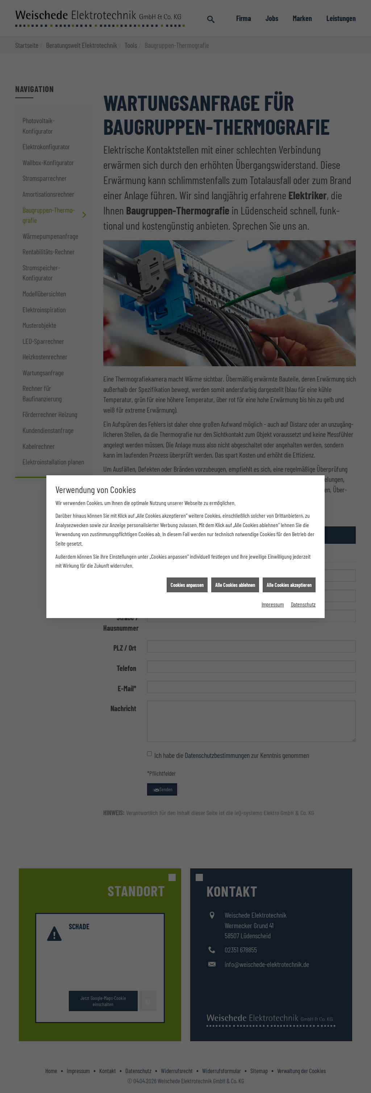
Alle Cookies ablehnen (235, 554)
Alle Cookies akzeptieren (289, 554)
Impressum (273, 573)
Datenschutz (303, 573)
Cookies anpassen (187, 554)
